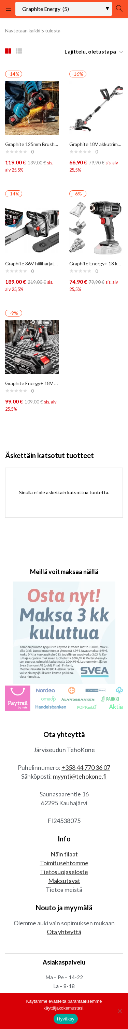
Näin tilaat (64, 854)
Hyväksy (65, 1018)
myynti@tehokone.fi (80, 776)
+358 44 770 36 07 (85, 767)
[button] (91, 51)
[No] (119, 1011)
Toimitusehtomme (64, 863)
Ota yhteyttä (64, 932)
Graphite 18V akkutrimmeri (96, 144)
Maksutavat (64, 880)
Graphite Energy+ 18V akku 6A (32, 383)
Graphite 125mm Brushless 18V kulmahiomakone (32, 144)
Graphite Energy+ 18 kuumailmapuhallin (96, 263)
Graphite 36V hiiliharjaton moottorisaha (32, 263)
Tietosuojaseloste (64, 872)
